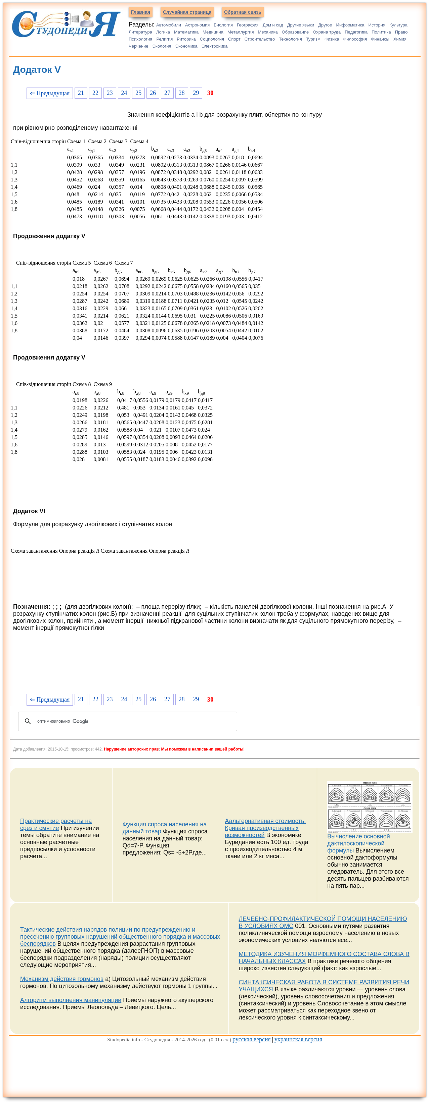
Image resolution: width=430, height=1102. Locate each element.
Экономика (186, 46)
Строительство (260, 39)
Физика (332, 39)
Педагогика (356, 32)
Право (401, 32)
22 (95, 93)
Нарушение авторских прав (131, 749)
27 (167, 93)
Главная (140, 12)
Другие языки (300, 24)
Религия (164, 39)
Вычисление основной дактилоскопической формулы (358, 843)
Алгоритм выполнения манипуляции (70, 1000)
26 (153, 93)
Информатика (350, 24)
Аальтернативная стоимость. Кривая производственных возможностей (265, 828)
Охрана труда (327, 32)
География (248, 24)
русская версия (251, 1039)
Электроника (215, 46)
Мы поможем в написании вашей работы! (203, 749)
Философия (355, 39)
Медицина (213, 32)
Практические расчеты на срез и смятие (56, 824)
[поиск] (126, 721)
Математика (186, 32)
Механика (268, 32)
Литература (140, 32)
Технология (290, 39)
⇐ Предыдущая (50, 93)
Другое (325, 24)
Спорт (234, 39)
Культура (398, 24)
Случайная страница (187, 12)
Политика (381, 32)
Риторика (186, 39)
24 (124, 93)
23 (110, 93)
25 (138, 93)
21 (81, 93)
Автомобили (168, 24)
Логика (163, 32)
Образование (295, 32)
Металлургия (240, 32)
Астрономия (197, 24)
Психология (140, 39)
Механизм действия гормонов (61, 979)
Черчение (138, 46)
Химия (399, 39)
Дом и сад (273, 24)
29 (196, 93)
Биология (223, 24)
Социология (212, 39)
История (377, 24)
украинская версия (298, 1039)
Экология (162, 46)
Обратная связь (242, 12)
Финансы (380, 39)
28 (182, 93)
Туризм (313, 39)
